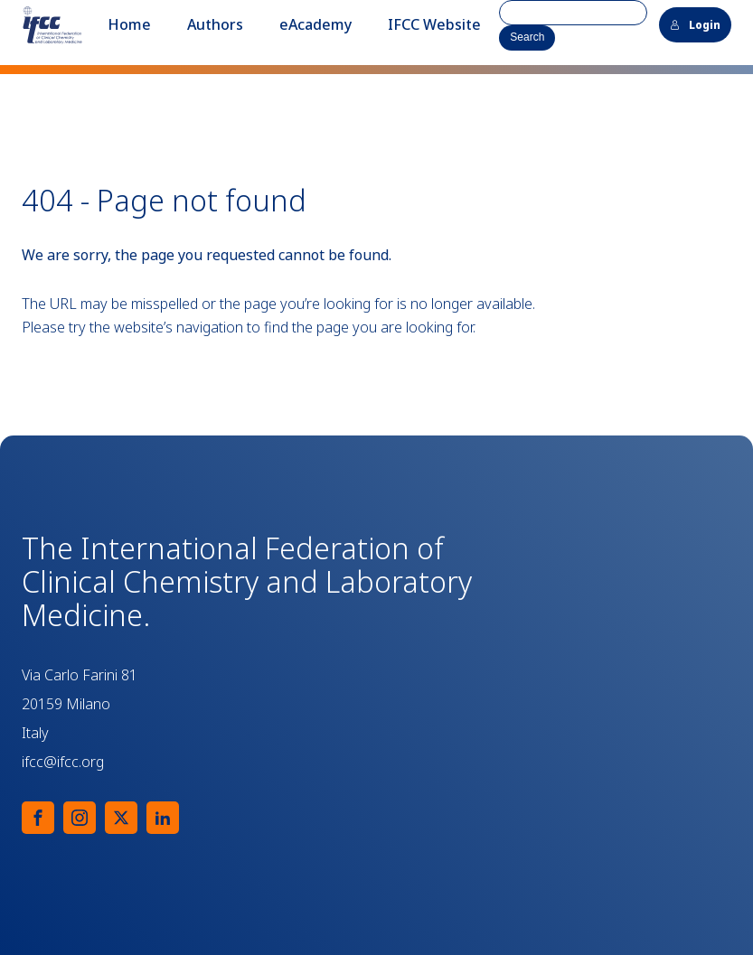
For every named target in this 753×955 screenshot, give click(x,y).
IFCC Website (434, 24)
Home (129, 24)
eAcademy (315, 24)
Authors (215, 24)
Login (695, 25)
